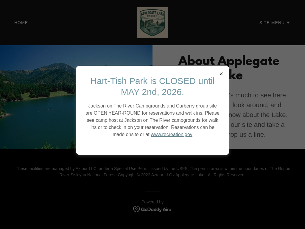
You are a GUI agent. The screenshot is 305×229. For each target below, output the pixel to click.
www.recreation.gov (171, 134)
